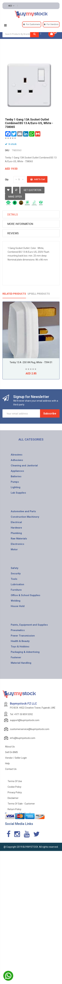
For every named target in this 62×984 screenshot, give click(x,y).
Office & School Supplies (25, 595)
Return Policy (14, 809)
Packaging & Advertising (25, 652)
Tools (14, 578)
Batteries (16, 476)
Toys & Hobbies (20, 646)
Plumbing (16, 533)
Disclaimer (13, 798)
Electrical (16, 522)
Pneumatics (18, 630)
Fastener (16, 657)
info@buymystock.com (22, 738)
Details (12, 214)
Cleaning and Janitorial (24, 465)
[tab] (31, 214)
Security (16, 573)
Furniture (16, 589)
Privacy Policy (15, 792)
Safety (14, 568)
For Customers (33, 24)
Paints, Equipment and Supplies (29, 624)
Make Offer (15, 196)
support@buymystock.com (24, 720)
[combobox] (20, 34)
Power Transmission (23, 635)
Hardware (16, 527)
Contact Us (11, 769)
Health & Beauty (20, 641)
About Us (10, 746)
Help (7, 763)
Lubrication (17, 584)
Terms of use (15, 781)
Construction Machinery (25, 516)
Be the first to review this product (11, 138)
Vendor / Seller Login (16, 758)
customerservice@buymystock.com (29, 729)
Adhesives (17, 460)
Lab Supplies (18, 492)
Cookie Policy (14, 787)
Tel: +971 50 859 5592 (21, 714)
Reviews (13, 233)
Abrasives (16, 454)
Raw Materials (19, 538)
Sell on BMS (11, 752)
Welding (15, 600)
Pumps (15, 481)
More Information (20, 224)
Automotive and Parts (23, 511)
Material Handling (21, 662)
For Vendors (52, 24)
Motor (14, 549)
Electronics (17, 544)
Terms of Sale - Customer (21, 803)
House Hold (17, 606)
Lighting (15, 487)
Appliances (17, 470)
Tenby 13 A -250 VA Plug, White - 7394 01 (31, 362)
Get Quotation (32, 190)
